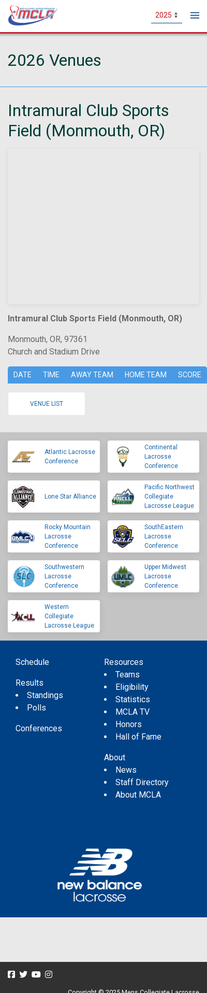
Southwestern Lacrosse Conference (64, 576)
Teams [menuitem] (127, 674)
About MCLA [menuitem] (138, 795)
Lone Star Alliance (70, 496)
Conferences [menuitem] (39, 728)
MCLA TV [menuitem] (132, 712)
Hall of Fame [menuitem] (138, 737)
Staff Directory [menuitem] (142, 782)
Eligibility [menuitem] (132, 687)
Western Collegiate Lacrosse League (69, 616)
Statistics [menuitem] (132, 699)
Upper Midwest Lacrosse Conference (165, 576)
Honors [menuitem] (128, 724)
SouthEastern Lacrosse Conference (163, 536)
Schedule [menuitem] (32, 662)
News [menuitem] (126, 770)
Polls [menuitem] (36, 708)
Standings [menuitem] (45, 695)
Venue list (46, 403)
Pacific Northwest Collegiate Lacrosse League (169, 496)
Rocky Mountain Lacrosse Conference (68, 536)
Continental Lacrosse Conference (161, 457)
